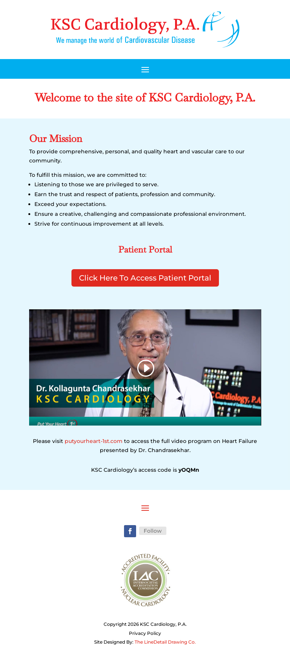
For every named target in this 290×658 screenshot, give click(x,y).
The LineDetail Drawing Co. (165, 642)
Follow (153, 530)
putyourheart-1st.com (94, 441)
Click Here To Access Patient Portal (145, 277)
